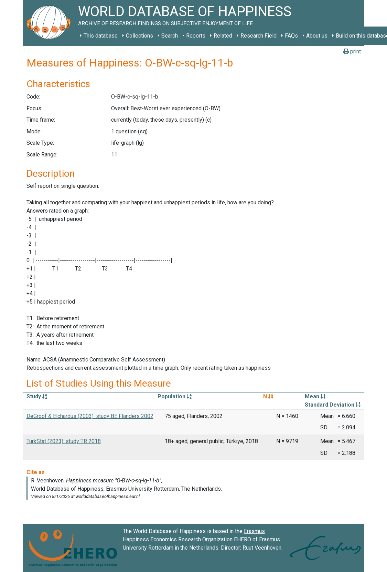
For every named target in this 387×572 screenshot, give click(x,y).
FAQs (291, 35)
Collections (139, 35)
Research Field (258, 35)
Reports (195, 35)
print (352, 51)
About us (316, 35)
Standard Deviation (333, 404)
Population (175, 396)
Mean (315, 396)
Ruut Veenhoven (262, 547)
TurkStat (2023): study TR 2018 (63, 441)
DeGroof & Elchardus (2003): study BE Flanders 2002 (89, 416)
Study (36, 396)
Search (169, 35)
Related (223, 35)
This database (101, 35)
